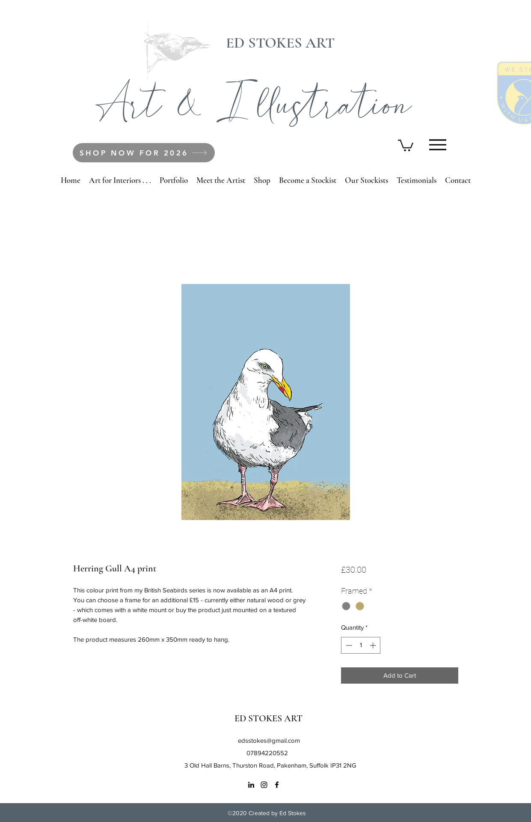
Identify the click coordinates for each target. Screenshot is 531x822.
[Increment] (374, 645)
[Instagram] (264, 784)
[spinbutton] (361, 645)
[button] (405, 144)
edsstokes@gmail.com (269, 740)
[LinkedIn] (251, 784)
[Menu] (438, 145)
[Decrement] (348, 645)
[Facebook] (277, 784)
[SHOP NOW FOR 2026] (144, 152)
